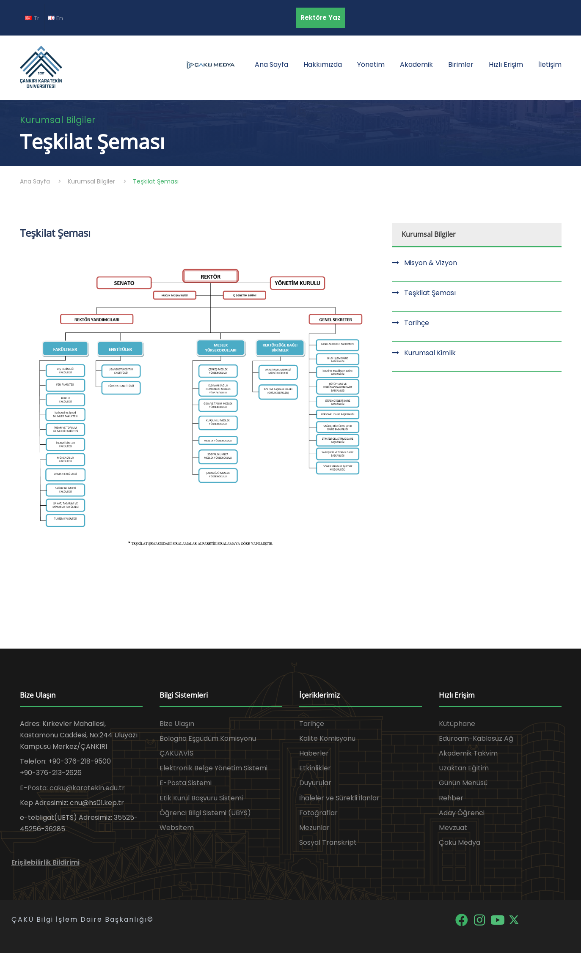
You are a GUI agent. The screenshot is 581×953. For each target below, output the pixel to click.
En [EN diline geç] (55, 18)
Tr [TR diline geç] (32, 18)
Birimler (461, 64)
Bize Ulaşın (177, 723)
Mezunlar (314, 828)
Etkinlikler (315, 768)
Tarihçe (416, 323)
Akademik (416, 64)
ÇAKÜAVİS (176, 753)
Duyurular (315, 783)
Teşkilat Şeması (430, 293)
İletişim (550, 64)
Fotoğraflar (318, 813)
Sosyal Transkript (328, 842)
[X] (514, 919)
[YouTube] (498, 919)
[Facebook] (462, 919)
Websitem (177, 828)
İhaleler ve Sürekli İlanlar (339, 798)
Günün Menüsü (463, 783)
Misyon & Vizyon (430, 263)
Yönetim (371, 64)
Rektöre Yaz (320, 17)
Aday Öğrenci (462, 813)
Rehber (451, 798)
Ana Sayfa (271, 64)
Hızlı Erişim (506, 64)
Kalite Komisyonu (327, 738)
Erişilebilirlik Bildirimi (45, 862)
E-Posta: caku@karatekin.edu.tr (72, 788)
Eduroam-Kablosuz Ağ (476, 738)
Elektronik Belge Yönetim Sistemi (213, 768)
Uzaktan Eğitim (464, 768)
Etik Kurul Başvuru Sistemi (201, 798)
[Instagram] (480, 919)
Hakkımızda (322, 64)
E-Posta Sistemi (186, 783)
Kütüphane (457, 723)
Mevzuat (453, 828)
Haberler (314, 753)
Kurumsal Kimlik (430, 353)
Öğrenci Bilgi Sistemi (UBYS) (205, 813)
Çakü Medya (459, 842)
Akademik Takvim (468, 753)
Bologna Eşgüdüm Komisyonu (208, 738)
